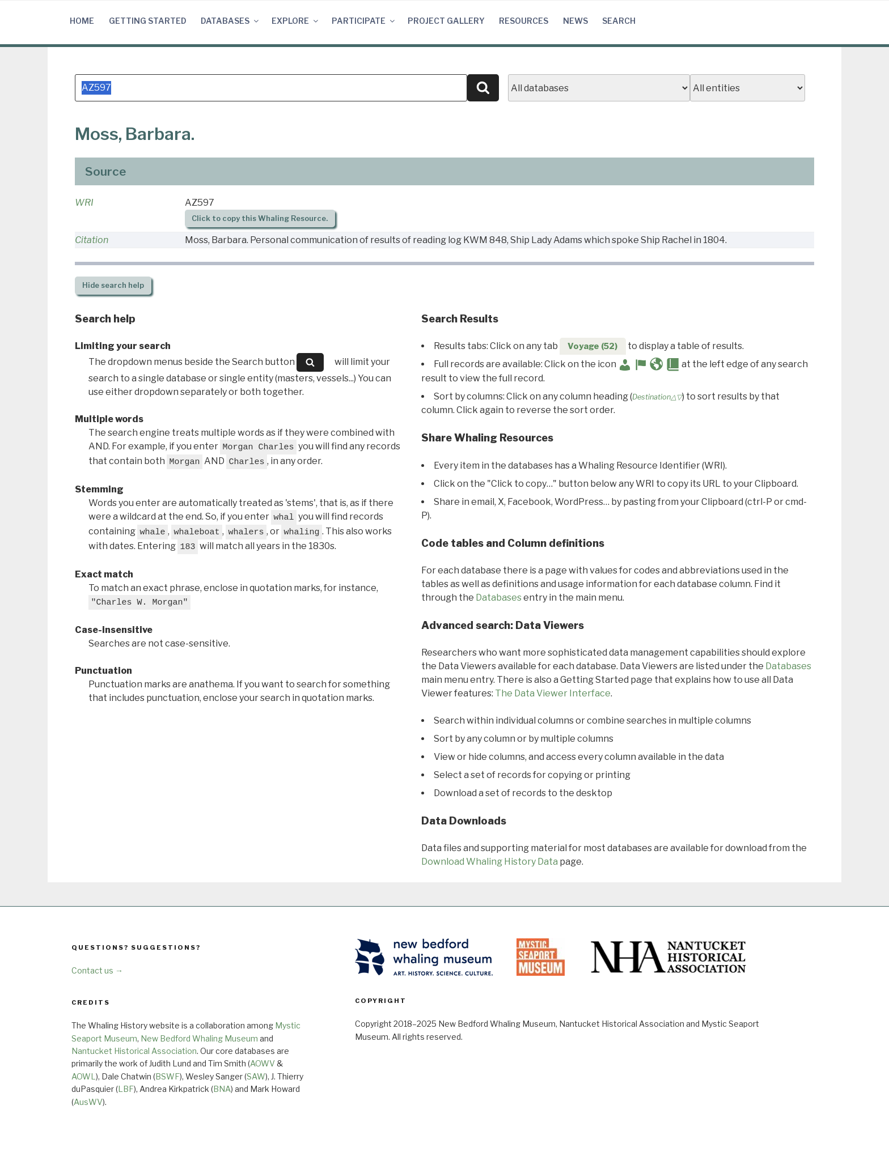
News (575, 20)
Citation (91, 240)
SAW (256, 1076)
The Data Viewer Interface (553, 693)
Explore (296, 20)
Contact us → (97, 970)
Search (619, 20)
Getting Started (148, 20)
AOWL (83, 1076)
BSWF (167, 1076)
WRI (84, 202)
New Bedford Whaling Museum (199, 1038)
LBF (126, 1089)
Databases (230, 20)
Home (82, 20)
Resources (523, 20)
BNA (222, 1089)
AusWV (88, 1102)
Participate (364, 20)
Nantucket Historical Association (134, 1051)
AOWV (262, 1063)
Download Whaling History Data (489, 861)
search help (113, 285)
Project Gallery (446, 20)
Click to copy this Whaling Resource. (260, 218)
